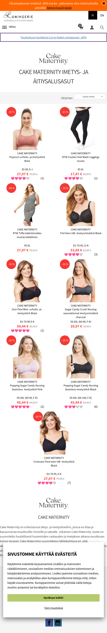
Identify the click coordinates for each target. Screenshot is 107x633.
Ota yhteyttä (85, 623)
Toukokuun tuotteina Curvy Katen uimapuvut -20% (53, 37)
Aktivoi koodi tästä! (59, 8)
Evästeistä (20, 623)
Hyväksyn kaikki (53, 597)
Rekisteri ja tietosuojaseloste (52, 623)
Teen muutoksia (53, 608)
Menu (9, 27)
